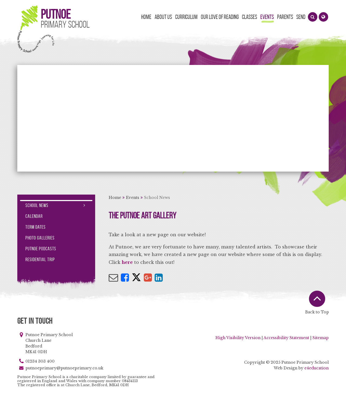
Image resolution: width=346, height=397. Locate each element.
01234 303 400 (40, 361)
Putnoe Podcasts (40, 248)
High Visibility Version (238, 337)
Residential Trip (40, 259)
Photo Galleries (40, 238)
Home (115, 197)
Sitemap (320, 337)
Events (132, 197)
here (127, 262)
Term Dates (35, 227)
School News (157, 197)
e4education (316, 368)
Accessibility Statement (286, 337)
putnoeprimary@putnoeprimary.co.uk (64, 368)
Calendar (34, 216)
